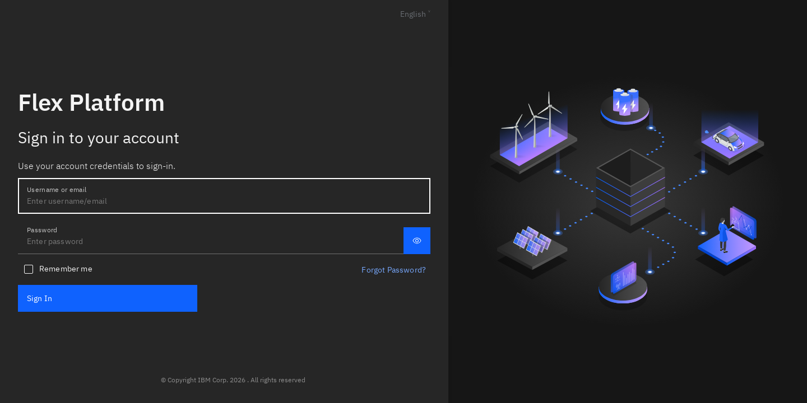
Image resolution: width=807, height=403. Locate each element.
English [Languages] (413, 14)
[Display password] (417, 240)
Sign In (39, 298)
